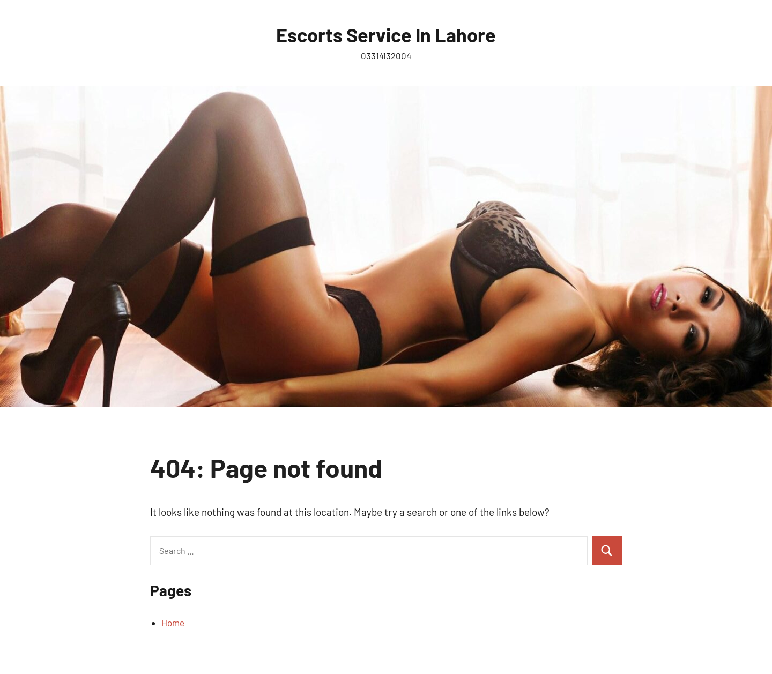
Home (172, 622)
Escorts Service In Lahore (386, 34)
